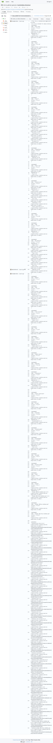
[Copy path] (50, 15)
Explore (7, 1)
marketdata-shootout (23, 5)
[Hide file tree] (2, 16)
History (42, 19)
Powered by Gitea (17, 740)
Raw (30, 19)
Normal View (35, 19)
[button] (24, 269)
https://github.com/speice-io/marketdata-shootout (14, 9)
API (31, 741)
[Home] (3, 1)
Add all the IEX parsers (17, 269)
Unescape (48, 19)
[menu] (23, 741)
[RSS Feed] (2, 7)
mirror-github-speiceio (9, 5)
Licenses (28, 741)
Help (12, 1)
